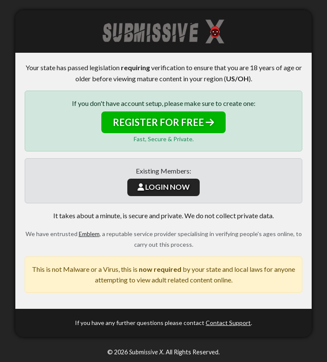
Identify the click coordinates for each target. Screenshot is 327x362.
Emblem (89, 233)
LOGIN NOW (163, 186)
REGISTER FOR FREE (163, 122)
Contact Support (228, 322)
